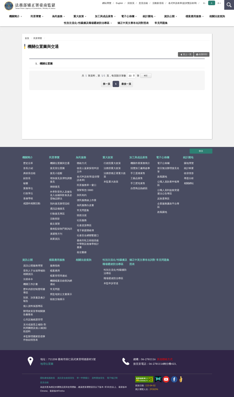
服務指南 (55, 265)
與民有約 (82, 195)
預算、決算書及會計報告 (34, 299)
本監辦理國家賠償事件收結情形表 (34, 338)
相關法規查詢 (217, 16)
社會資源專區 (84, 225)
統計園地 (148, 16)
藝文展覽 (55, 223)
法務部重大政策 (112, 168)
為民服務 (57, 16)
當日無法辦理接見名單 (168, 170)
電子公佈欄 (127, 16)
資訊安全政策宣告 (65, 378)
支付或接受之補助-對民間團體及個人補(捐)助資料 (34, 328)
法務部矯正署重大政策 (115, 175)
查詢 (229, 5)
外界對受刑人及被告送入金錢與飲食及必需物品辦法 (61, 195)
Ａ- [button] (204, 3)
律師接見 (55, 186)
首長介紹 (28, 168)
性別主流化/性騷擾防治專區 (115, 271)
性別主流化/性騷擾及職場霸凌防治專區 (86, 22)
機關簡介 (14, 16)
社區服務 (82, 220)
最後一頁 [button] (126, 83)
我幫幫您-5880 (85, 190)
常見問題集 (161, 22)
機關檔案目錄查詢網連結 (61, 282)
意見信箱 (143, 3)
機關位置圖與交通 (43, 46)
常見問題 (55, 289)
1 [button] (116, 83)
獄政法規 (82, 215)
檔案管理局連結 (58, 275)
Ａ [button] (211, 3)
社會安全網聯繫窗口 (88, 235)
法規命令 (28, 278)
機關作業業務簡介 (140, 163)
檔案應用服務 (193, 16)
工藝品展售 (136, 178)
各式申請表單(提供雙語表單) (182, 3)
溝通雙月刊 (56, 233)
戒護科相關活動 (31, 203)
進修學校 (28, 198)
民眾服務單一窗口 (86, 184)
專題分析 (189, 178)
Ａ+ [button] (219, 3)
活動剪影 (55, 218)
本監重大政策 (111, 181)
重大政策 (78, 16)
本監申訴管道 (111, 283)
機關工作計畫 (30, 284)
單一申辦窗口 (83, 378)
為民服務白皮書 (85, 205)
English (119, 3)
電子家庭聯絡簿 (85, 230)
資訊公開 (169, 16)
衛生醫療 (82, 252)
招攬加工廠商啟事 (140, 168)
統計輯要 (189, 168)
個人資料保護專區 (33, 305)
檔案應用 (55, 270)
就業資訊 (55, 238)
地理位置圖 (46, 363)
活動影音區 (158, 3)
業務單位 (28, 188)
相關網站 (189, 183)
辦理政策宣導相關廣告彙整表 (34, 312)
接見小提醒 (56, 173)
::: (2, 2)
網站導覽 (106, 3)
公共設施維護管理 (33, 319)
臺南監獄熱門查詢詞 (61, 228)
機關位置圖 (46, 63)
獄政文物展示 (57, 299)
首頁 (27, 38)
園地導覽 (189, 163)
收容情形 (189, 173)
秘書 (25, 183)
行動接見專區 (57, 213)
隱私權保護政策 (47, 378)
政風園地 (162, 176)
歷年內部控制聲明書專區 (34, 291)
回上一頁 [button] (187, 54)
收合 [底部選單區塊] (201, 151)
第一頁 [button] (106, 83)
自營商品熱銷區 (139, 188)
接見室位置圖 (57, 168)
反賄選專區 (163, 198)
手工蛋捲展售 (137, 173)
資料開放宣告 (98, 378)
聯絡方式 (82, 163)
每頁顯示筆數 (118, 75)
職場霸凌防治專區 (113, 278)
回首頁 (131, 3)
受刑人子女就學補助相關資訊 (34, 272)
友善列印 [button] (203, 54)
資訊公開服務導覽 (33, 265)
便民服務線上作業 (86, 200)
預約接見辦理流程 (60, 203)
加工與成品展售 (104, 16)
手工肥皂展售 (137, 183)
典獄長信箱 (29, 173)
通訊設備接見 (57, 208)
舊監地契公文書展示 (61, 294)
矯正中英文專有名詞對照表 (133, 22)
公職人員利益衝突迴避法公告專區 (168, 192)
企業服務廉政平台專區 (168, 205)
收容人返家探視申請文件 (88, 170)
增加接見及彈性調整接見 (61, 180)
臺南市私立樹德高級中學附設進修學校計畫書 (88, 244)
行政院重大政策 (112, 163)
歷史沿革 (28, 163)
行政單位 (28, 193)
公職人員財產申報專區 (168, 183)
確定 (146, 75)
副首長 (27, 178)
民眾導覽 (36, 16)
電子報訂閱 (112, 378)
